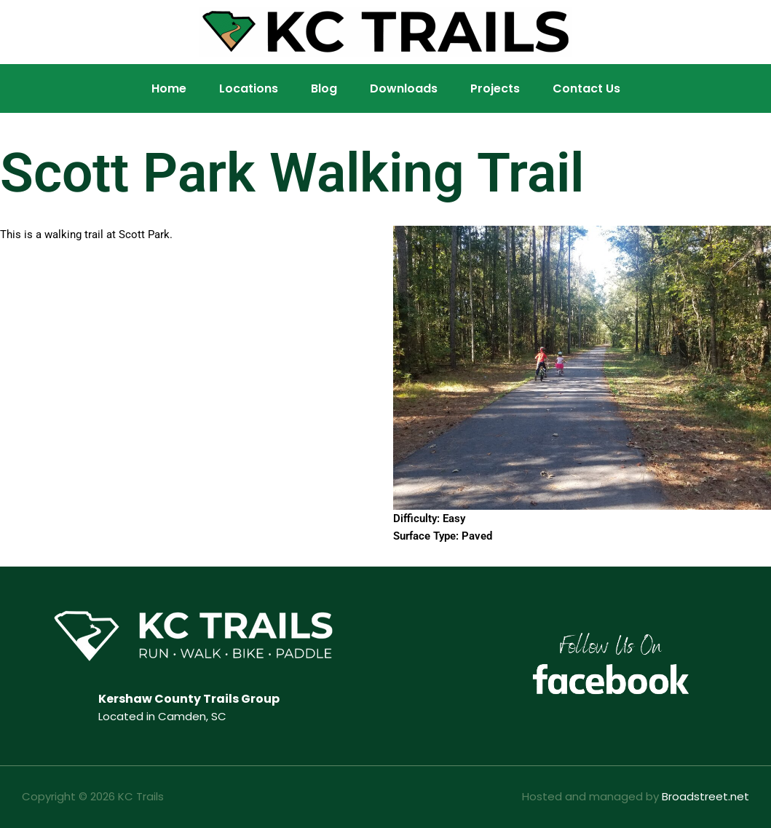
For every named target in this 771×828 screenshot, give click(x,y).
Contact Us (586, 88)
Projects (495, 88)
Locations (248, 88)
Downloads (404, 88)
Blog (324, 88)
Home (168, 88)
